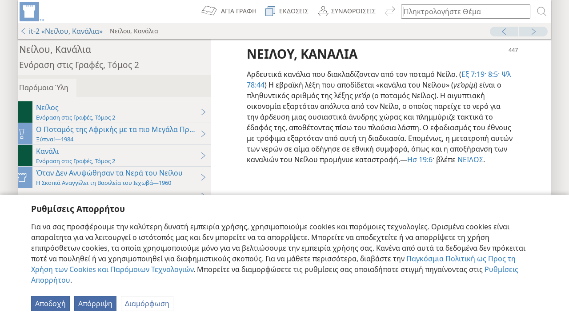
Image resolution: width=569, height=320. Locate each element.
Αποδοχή (50, 303)
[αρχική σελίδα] (31, 11)
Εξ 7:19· (480, 74)
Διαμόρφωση (147, 303)
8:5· (499, 74)
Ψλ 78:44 (267, 85)
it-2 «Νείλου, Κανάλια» (61, 31)
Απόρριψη (95, 303)
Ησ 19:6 (492, 159)
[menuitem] (31, 11)
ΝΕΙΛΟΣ (288, 170)
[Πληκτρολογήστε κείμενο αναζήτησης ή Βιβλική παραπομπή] (461, 11)
